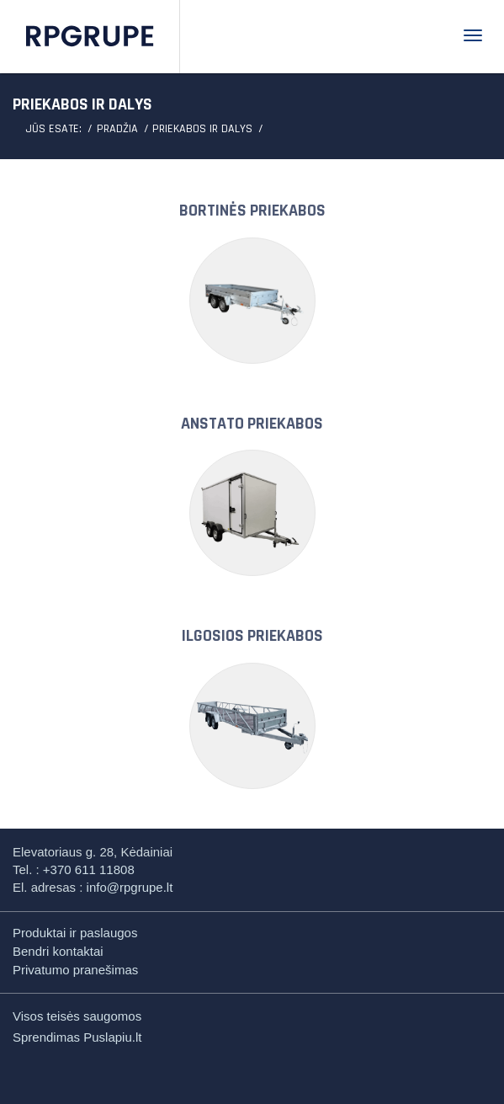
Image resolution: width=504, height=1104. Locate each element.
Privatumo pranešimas (75, 970)
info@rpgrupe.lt (130, 887)
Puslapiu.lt (112, 1037)
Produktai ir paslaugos (75, 932)
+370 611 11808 (89, 869)
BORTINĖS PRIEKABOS (252, 210)
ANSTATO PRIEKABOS (252, 424)
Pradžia (117, 128)
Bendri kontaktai (58, 951)
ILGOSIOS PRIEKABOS (252, 636)
